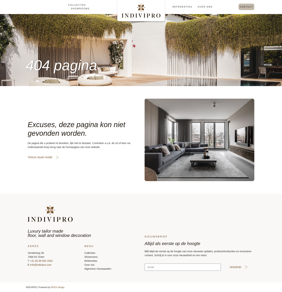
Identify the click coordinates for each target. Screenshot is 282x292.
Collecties (77, 5)
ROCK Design (58, 287)
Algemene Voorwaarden (97, 268)
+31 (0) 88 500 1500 (41, 260)
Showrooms (80, 8)
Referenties (182, 7)
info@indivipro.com (40, 264)
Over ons (205, 7)
